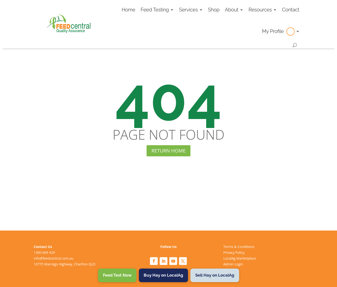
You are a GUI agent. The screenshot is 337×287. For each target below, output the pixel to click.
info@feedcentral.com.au (53, 258)
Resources (260, 10)
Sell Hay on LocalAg (214, 275)
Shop (214, 10)
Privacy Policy (233, 252)
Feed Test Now (117, 275)
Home (128, 10)
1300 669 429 (44, 252)
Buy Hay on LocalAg (163, 275)
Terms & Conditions (239, 246)
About (231, 10)
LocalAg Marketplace (239, 258)
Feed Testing (155, 10)
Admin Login (233, 264)
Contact (290, 10)
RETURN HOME (168, 150)
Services (188, 10)
